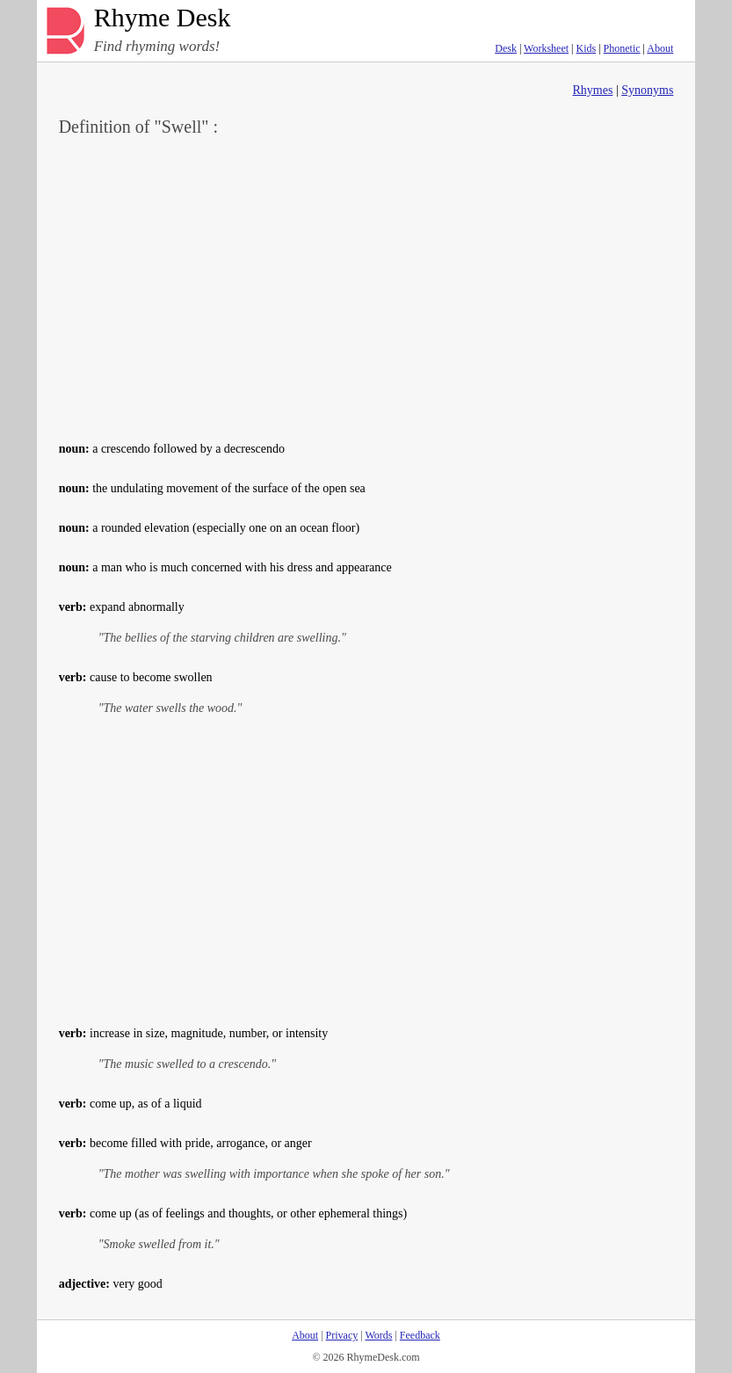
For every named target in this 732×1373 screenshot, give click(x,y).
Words (378, 1335)
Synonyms (647, 90)
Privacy (342, 1335)
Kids (586, 48)
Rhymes (593, 90)
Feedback (420, 1335)
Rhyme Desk (162, 18)
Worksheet (546, 48)
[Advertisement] (366, 286)
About (660, 48)
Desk (506, 48)
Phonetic (622, 48)
